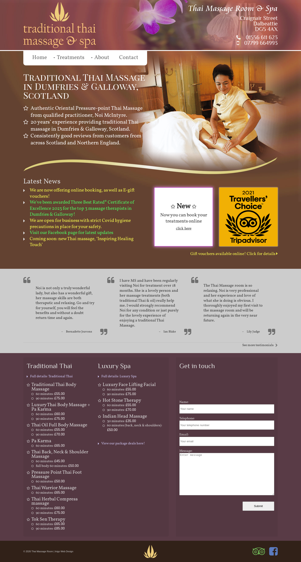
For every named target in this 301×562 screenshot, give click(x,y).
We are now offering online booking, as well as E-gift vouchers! (82, 193)
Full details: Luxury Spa (119, 376)
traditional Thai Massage (142, 323)
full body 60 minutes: (57, 466)
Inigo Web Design (64, 551)
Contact (128, 57)
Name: (184, 402)
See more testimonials (258, 345)
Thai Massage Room (42, 551)
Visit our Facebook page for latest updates (71, 233)
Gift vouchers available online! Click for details (234, 254)
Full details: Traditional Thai (51, 376)
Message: (185, 451)
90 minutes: (50, 398)
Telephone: (187, 418)
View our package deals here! (123, 443)
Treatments (70, 57)
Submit (258, 506)
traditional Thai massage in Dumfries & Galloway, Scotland (85, 125)
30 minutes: (121, 421)
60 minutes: (50, 394)
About (101, 57)
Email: (184, 434)
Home (39, 57)
